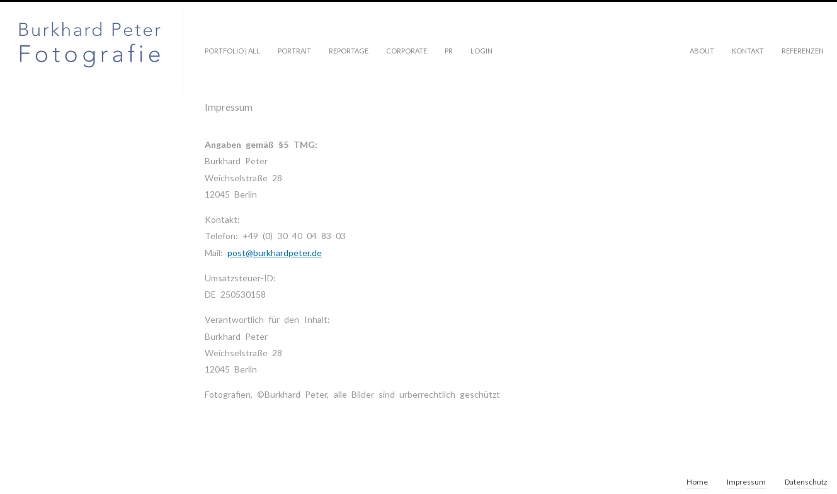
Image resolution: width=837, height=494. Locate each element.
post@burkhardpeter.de (274, 252)
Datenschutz (806, 481)
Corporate (406, 51)
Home (697, 481)
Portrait (294, 51)
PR (449, 51)
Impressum (746, 481)
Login (481, 51)
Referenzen (803, 51)
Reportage (348, 51)
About (702, 51)
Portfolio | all (232, 51)
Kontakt (748, 51)
